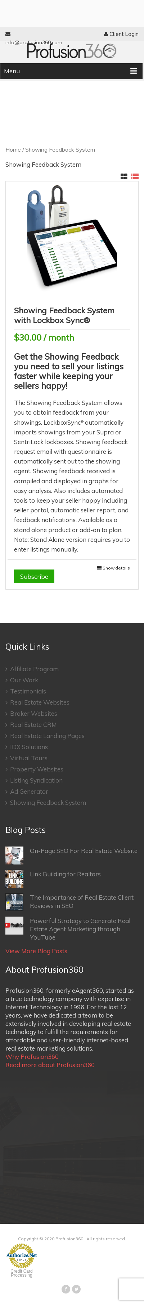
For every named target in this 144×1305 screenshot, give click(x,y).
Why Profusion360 (32, 1056)
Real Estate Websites (37, 702)
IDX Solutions (26, 747)
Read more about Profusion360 (50, 1065)
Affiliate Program (32, 669)
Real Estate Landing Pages (45, 735)
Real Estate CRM (31, 724)
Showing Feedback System (45, 802)
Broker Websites (31, 713)
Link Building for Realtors (53, 879)
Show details (116, 568)
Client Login (121, 34)
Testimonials (25, 691)
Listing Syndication (34, 780)
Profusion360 (69, 1238)
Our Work (21, 680)
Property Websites (34, 769)
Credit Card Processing (21, 1273)
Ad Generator (26, 791)
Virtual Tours (26, 758)
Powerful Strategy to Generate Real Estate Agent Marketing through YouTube (67, 929)
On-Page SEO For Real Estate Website (71, 855)
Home (13, 149)
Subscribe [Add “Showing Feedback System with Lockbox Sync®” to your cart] (34, 576)
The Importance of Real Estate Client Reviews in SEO (69, 902)
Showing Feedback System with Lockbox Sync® (64, 315)
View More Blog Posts (36, 951)
